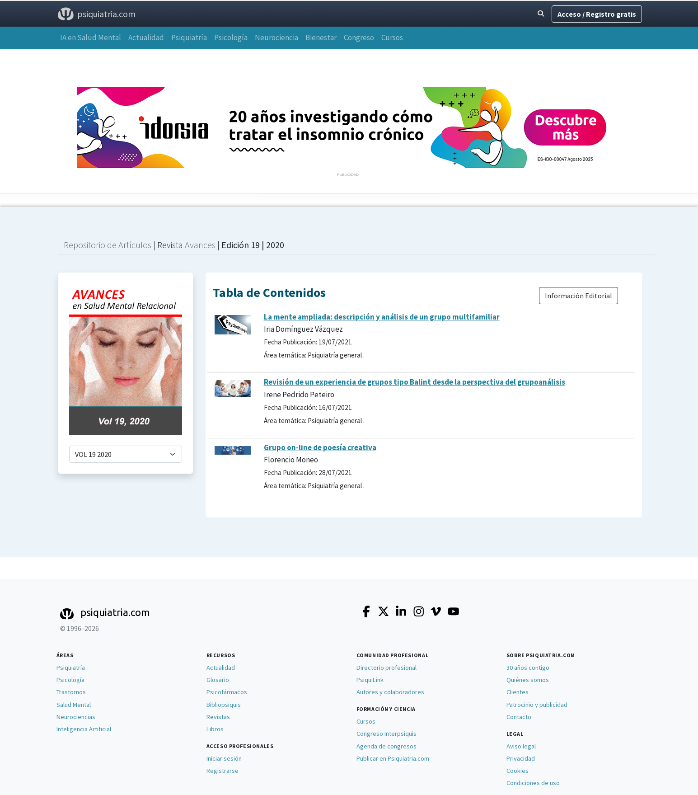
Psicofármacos (226, 692)
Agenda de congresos (386, 746)
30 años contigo (527, 667)
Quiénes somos (527, 680)
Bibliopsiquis (223, 705)
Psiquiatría (189, 37)
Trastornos (71, 692)
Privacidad (520, 758)
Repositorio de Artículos (107, 244)
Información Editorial (578, 295)
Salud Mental (73, 705)
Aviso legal (521, 746)
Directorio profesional (386, 667)
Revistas (218, 717)
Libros (215, 729)
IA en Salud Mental (90, 37)
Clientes (517, 692)
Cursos (392, 37)
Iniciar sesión (224, 758)
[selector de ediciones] (125, 454)
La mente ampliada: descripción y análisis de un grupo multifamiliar (382, 317)
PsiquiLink (370, 680)
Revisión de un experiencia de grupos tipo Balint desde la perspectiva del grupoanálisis (414, 382)
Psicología (231, 37)
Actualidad (146, 37)
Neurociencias (75, 717)
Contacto (518, 717)
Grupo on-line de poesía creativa (320, 447)
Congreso (359, 37)
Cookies (517, 771)
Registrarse (222, 771)
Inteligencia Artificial (83, 729)
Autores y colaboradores (390, 692)
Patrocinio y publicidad (536, 705)
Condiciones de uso (533, 783)
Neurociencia (276, 37)
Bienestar (321, 37)
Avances (201, 244)
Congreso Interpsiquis (386, 733)
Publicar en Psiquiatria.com (392, 758)
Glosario (217, 680)
